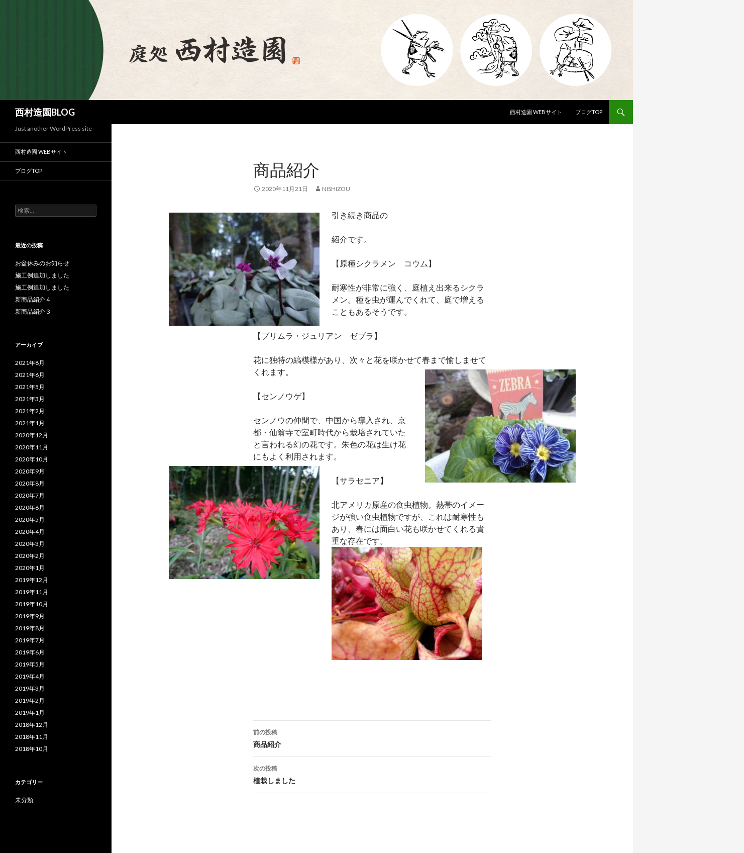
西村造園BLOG (45, 112)
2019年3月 (30, 688)
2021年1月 (30, 423)
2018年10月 (31, 748)
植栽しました (372, 774)
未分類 (24, 800)
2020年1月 (30, 568)
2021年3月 (30, 399)
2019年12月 (31, 580)
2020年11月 (31, 447)
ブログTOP (588, 112)
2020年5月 (30, 519)
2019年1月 (30, 712)
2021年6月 (30, 374)
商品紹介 (372, 737)
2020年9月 (30, 471)
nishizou (336, 189)
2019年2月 (30, 700)
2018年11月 (31, 736)
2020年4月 (30, 531)
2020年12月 (31, 435)
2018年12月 (31, 724)
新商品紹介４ (33, 299)
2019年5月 (30, 664)
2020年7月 (30, 495)
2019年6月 (30, 652)
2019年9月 (30, 616)
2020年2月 (30, 555)
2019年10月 (31, 604)
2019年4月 (30, 676)
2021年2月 (30, 411)
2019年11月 (31, 592)
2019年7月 (30, 640)
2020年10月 (31, 459)
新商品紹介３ (33, 311)
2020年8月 (30, 483)
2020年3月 (30, 543)
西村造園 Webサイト (536, 112)
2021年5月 (30, 387)
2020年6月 (30, 507)
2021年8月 (30, 362)
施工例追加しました (42, 275)
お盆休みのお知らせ (42, 263)
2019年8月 (30, 628)
